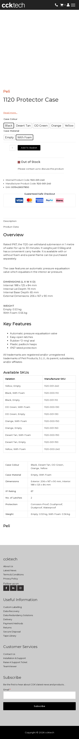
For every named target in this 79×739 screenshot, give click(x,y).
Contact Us (9, 654)
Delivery (7, 619)
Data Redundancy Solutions (18, 615)
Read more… (10, 112)
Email (6, 689)
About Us (8, 566)
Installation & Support (14, 658)
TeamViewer (10, 666)
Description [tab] (10, 221)
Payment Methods (13, 623)
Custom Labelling (12, 607)
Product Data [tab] (11, 226)
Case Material (11, 130)
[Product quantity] (12, 148)
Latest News (9, 570)
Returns (7, 627)
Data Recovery (11, 611)
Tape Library (9, 635)
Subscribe (39, 706)
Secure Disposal (12, 631)
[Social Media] (39, 583)
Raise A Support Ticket (15, 662)
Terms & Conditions (13, 574)
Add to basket (29, 147)
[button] (73, 5)
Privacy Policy (10, 578)
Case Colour (10, 119)
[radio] (9, 125)
